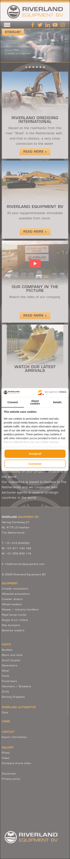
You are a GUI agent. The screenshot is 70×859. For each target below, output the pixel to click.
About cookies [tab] (35, 402)
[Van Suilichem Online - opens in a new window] (52, 392)
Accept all (35, 453)
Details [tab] (57, 402)
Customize (35, 463)
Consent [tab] (12, 402)
